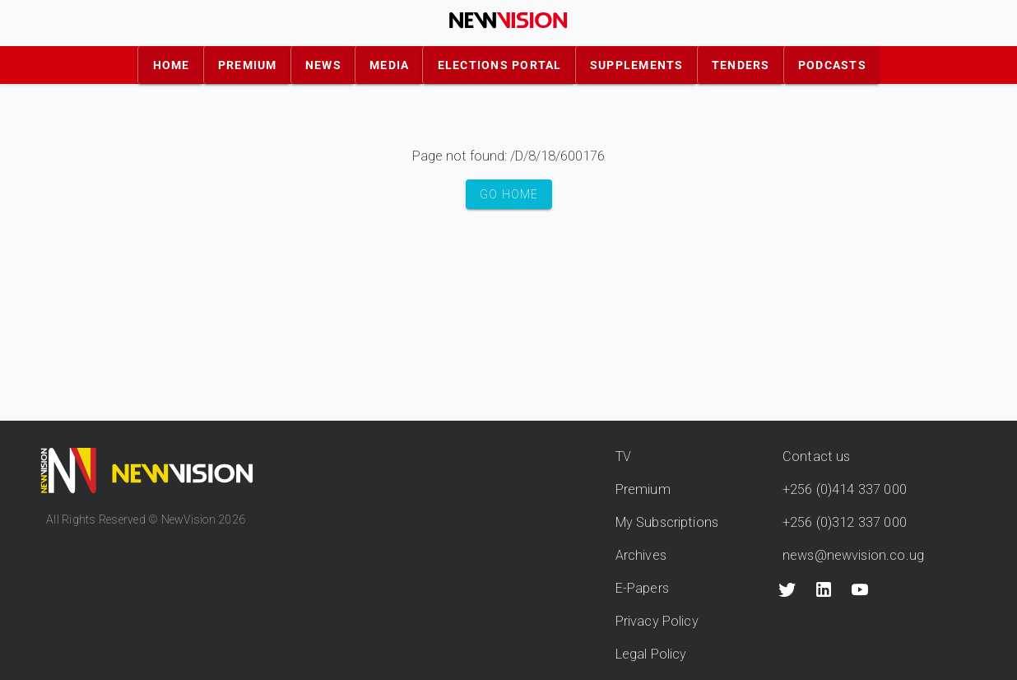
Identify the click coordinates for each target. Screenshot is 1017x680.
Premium (643, 489)
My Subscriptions (666, 522)
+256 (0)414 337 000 (844, 489)
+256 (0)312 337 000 (844, 522)
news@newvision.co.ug (853, 555)
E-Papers (642, 588)
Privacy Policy (657, 621)
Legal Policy (651, 654)
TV (623, 456)
